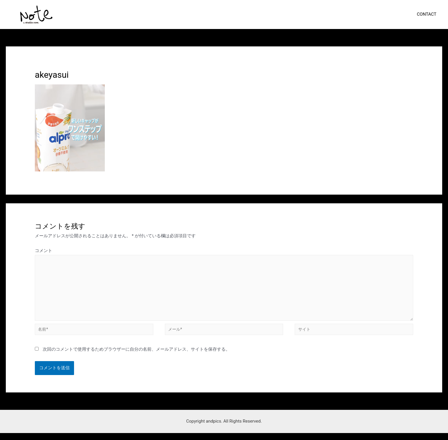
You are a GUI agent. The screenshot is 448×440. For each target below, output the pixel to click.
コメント (43, 250)
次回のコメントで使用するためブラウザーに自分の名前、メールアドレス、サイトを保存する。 (136, 356)
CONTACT (428, 14)
